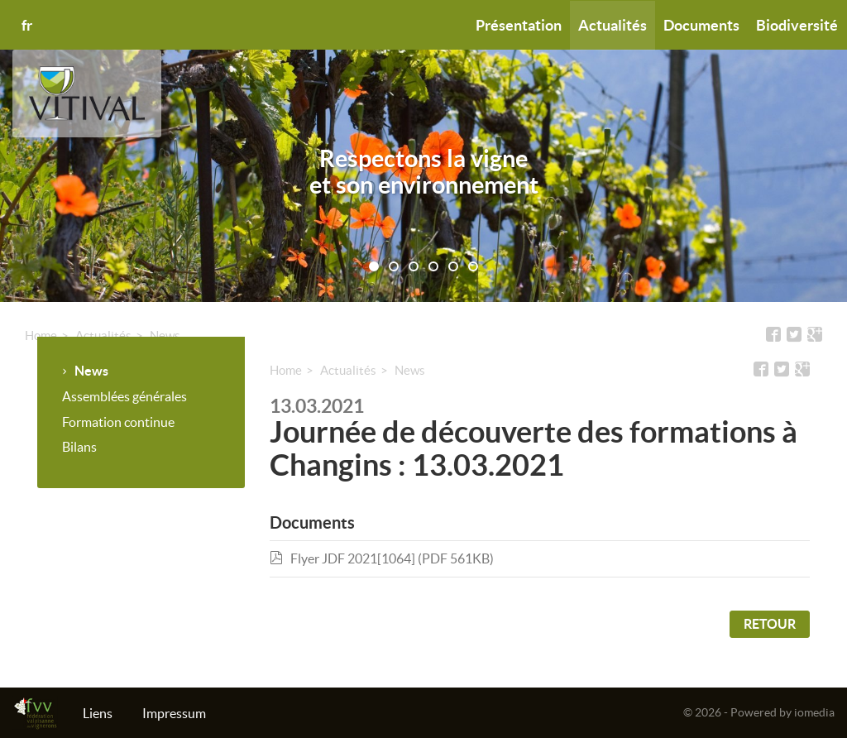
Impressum (174, 713)
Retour (770, 623)
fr (27, 25)
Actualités (612, 25)
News (165, 335)
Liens (97, 713)
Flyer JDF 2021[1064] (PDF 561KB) (382, 558)
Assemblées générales (124, 396)
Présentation (519, 25)
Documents (701, 25)
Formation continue (118, 422)
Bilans (79, 446)
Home (41, 335)
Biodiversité (797, 25)
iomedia (814, 712)
